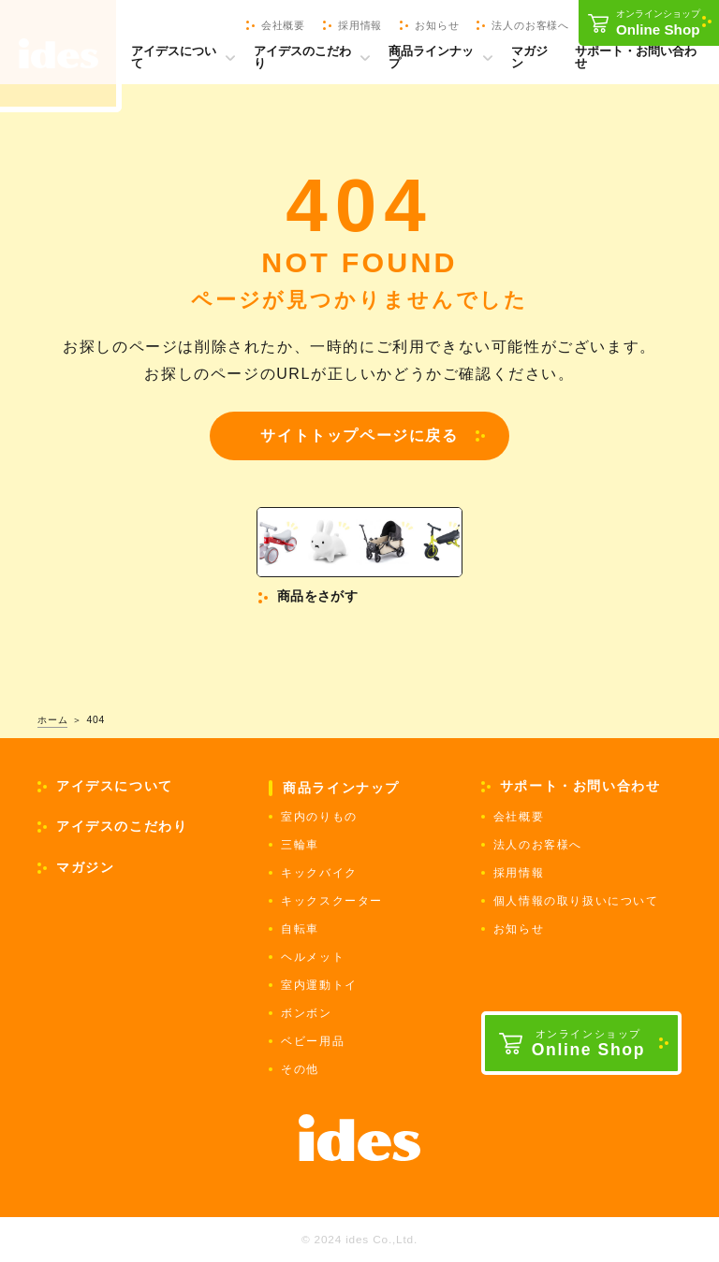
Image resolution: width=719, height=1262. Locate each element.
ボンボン (306, 1013)
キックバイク (319, 872)
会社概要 (518, 816)
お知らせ (518, 929)
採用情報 (518, 872)
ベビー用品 (313, 1041)
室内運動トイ (319, 985)
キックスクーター (332, 900)
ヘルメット (313, 957)
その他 (300, 1069)
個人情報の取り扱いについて (576, 900)
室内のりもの (319, 816)
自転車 (300, 929)
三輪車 (300, 844)
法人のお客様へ (537, 844)
